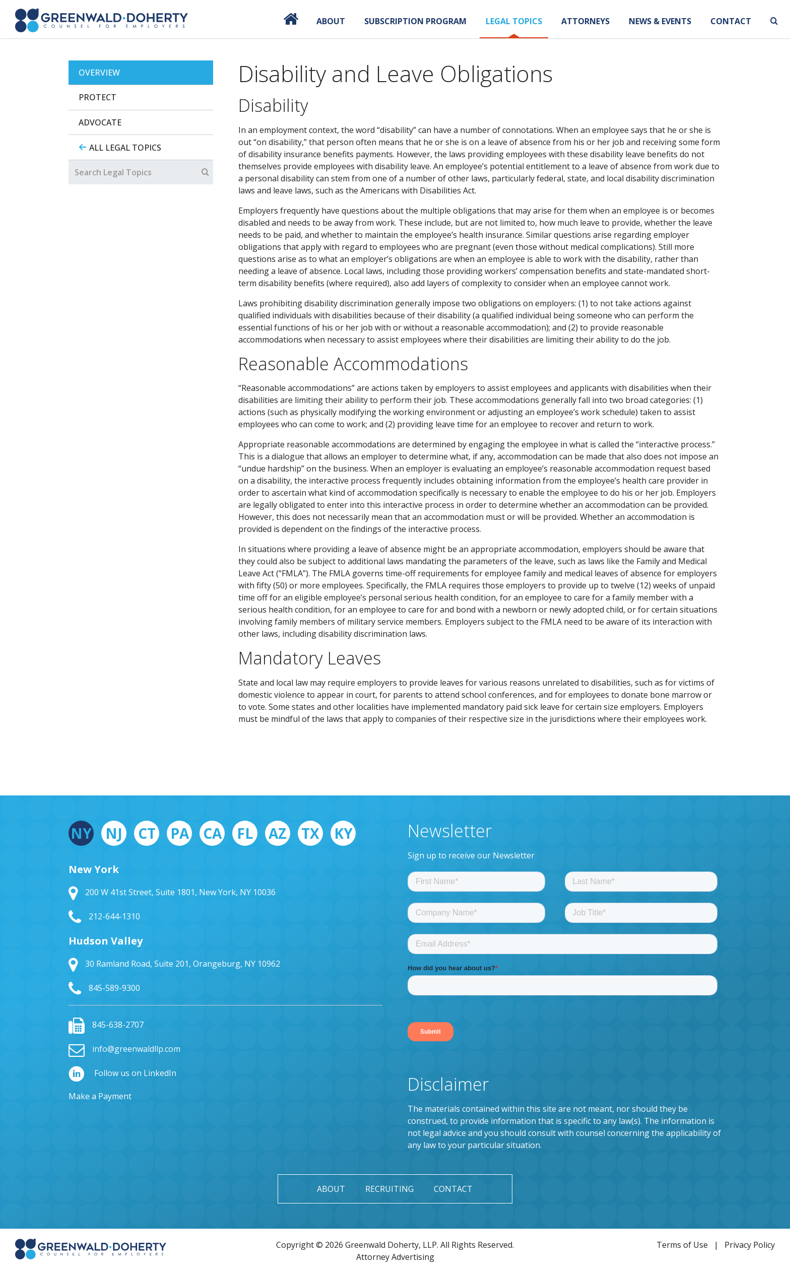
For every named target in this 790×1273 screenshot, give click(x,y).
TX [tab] (310, 833)
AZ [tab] (278, 833)
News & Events (660, 21)
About (330, 21)
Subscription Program (415, 21)
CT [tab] (147, 833)
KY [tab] (343, 833)
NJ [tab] (113, 833)
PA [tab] (179, 833)
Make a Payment (100, 1096)
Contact (730, 21)
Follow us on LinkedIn (122, 1073)
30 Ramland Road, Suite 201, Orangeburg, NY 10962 (174, 963)
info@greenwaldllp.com (124, 1048)
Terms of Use (682, 1244)
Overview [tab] (99, 72)
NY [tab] (81, 833)
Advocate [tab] (100, 122)
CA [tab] (212, 833)
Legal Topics (514, 21)
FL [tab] (245, 833)
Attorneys (585, 21)
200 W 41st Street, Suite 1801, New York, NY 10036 (172, 892)
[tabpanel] (480, 410)
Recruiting (389, 1188)
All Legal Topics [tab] (125, 147)
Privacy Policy (750, 1244)
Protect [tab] (97, 97)
